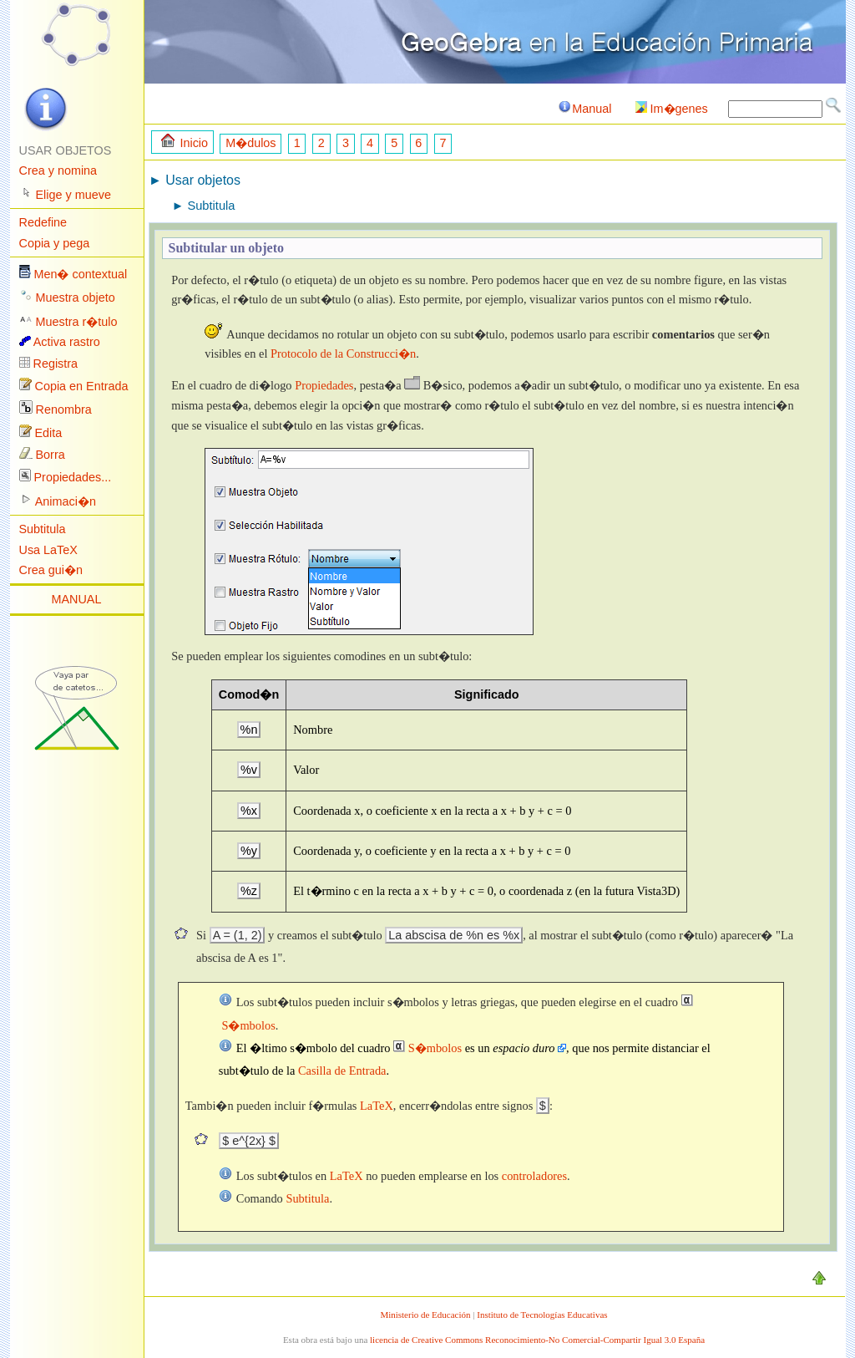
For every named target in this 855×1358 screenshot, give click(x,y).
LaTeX (376, 1105)
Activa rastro (66, 341)
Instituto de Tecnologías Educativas (542, 1315)
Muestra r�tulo (77, 321)
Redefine (43, 222)
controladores (534, 1176)
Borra (50, 454)
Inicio (184, 142)
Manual (584, 108)
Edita (49, 433)
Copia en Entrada (82, 386)
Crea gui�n (51, 570)
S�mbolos (427, 1048)
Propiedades (324, 385)
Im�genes (671, 108)
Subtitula (42, 529)
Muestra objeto (75, 297)
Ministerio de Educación (425, 1315)
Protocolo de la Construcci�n (343, 353)
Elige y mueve (73, 194)
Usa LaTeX (48, 550)
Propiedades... (73, 477)
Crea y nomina (58, 170)
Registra (55, 363)
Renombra (64, 409)
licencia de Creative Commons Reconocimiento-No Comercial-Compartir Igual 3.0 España (537, 1340)
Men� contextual (81, 274)
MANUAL (77, 599)
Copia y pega (54, 243)
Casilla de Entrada (342, 1070)
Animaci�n (65, 501)
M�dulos (250, 143)
